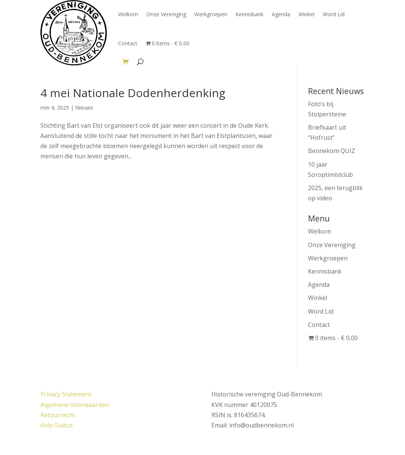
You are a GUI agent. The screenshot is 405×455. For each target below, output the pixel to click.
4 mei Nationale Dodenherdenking (132, 93)
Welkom (128, 14)
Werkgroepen (210, 14)
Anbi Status (56, 425)
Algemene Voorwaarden (74, 405)
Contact (127, 43)
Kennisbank (249, 14)
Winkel (306, 14)
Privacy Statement (65, 394)
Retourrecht (57, 415)
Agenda (281, 14)
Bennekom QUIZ (331, 151)
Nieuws (84, 107)
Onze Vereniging (166, 14)
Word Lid (334, 14)
